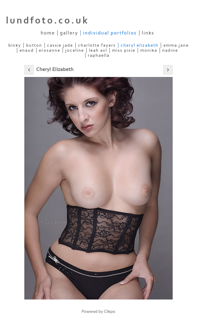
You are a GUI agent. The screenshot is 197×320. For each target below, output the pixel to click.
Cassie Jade (60, 45)
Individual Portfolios (110, 33)
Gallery (69, 33)
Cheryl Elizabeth (139, 45)
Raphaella (98, 55)
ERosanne (49, 50)
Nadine (170, 50)
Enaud (27, 50)
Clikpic (110, 311)
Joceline (74, 50)
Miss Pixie (123, 50)
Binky (14, 45)
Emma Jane (176, 45)
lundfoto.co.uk (47, 20)
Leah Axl (98, 50)
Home (48, 33)
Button (34, 45)
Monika (148, 50)
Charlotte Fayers (97, 45)
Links (148, 33)
